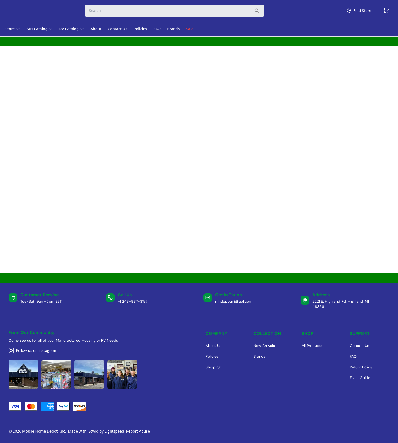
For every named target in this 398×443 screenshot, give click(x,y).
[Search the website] (257, 10)
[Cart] (386, 10)
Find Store (358, 10)
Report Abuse (138, 431)
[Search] (174, 11)
